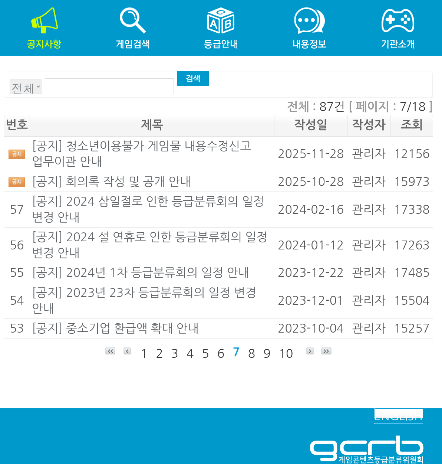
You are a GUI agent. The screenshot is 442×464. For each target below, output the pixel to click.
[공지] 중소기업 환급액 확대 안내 (115, 328)
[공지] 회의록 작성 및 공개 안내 (111, 182)
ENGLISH (398, 416)
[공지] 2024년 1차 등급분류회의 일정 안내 (140, 273)
